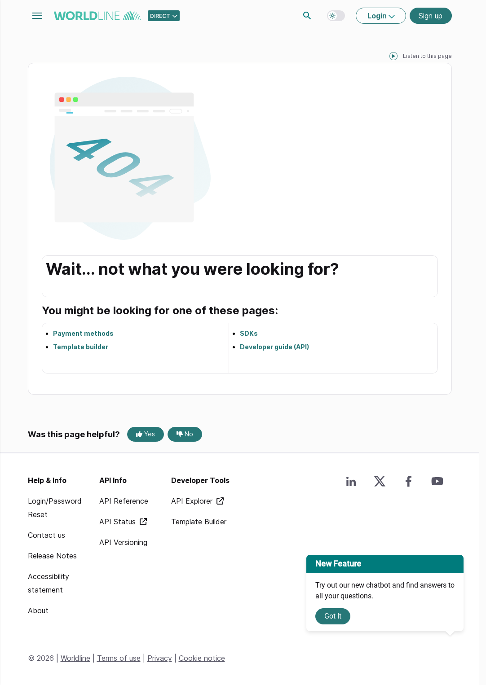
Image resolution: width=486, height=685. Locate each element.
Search (307, 15)
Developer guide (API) (274, 347)
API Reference (123, 500)
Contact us (46, 535)
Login (378, 15)
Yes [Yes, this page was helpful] (145, 434)
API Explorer (193, 500)
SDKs (249, 333)
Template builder (80, 347)
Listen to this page (427, 56)
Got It (332, 616)
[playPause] (393, 56)
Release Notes (52, 555)
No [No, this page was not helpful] (185, 434)
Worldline (75, 658)
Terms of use (119, 658)
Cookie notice (202, 658)
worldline (97, 15)
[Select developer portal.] (164, 15)
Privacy (159, 658)
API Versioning (123, 542)
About (38, 610)
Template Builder (198, 521)
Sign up (430, 15)
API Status (118, 521)
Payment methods (83, 333)
